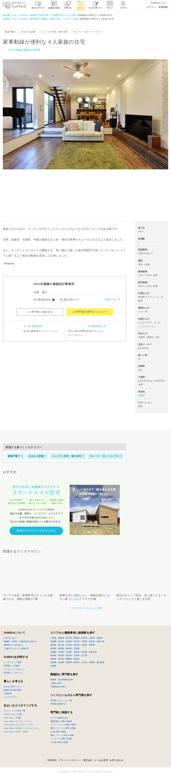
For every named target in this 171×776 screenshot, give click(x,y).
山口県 (84, 655)
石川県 (69, 645)
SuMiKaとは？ (10, 638)
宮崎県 (92, 662)
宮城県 (76, 638)
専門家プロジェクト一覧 (61, 701)
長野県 (92, 645)
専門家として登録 (11, 666)
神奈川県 (101, 641)
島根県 (61, 655)
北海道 (53, 638)
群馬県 (69, 641)
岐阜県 (53, 648)
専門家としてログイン (13, 673)
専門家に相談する (61, 712)
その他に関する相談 (59, 742)
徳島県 (53, 659)
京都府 (61, 652)
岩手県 (69, 638)
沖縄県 (53, 666)
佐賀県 (61, 662)
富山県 (61, 645)
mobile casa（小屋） (13, 714)
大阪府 (69, 652)
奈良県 (84, 652)
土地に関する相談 (58, 732)
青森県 (61, 638)
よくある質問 (101, 760)
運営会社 (87, 760)
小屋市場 (8, 693)
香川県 (61, 659)
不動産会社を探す (58, 687)
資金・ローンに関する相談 (62, 735)
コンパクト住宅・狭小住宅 (54, 31)
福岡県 (53, 662)
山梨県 (84, 645)
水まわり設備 (28, 31)
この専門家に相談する (40, 311)
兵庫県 (76, 652)
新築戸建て (10, 31)
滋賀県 (53, 652)
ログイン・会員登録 (157, 7)
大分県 (84, 662)
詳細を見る (111, 299)
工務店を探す (56, 683)
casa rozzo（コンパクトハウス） (19, 725)
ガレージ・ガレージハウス (87, 31)
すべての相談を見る (59, 718)
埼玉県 (76, 641)
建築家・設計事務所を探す (62, 680)
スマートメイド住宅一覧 (14, 711)
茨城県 (53, 641)
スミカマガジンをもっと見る (85, 607)
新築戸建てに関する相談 (61, 721)
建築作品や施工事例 (12, 690)
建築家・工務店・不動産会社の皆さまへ (21, 641)
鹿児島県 (101, 662)
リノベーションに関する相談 (63, 725)
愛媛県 (141, 395)
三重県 (76, 648)
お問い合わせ (116, 760)
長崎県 (69, 662)
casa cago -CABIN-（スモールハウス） (22, 728)
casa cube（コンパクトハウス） (18, 721)
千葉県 (84, 641)
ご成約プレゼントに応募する (16, 648)
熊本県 (76, 662)
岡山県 (69, 655)
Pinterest (9, 263)
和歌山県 (93, 652)
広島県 (76, 655)
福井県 (76, 645)
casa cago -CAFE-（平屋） (16, 732)
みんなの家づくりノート (14, 686)
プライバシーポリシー (69, 760)
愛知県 (69, 648)
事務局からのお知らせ (13, 645)
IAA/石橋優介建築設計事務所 (25, 50)
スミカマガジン (10, 697)
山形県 (92, 638)
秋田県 (84, 638)
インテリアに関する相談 (61, 739)
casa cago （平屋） (13, 718)
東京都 (92, 641)
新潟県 (53, 645)
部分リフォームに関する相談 (63, 728)
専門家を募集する (58, 704)
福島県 (100, 638)
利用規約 (52, 760)
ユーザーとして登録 (12, 662)
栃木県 (61, 641)
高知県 (76, 659)
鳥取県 (53, 655)
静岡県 (61, 648)
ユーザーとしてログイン (14, 669)
